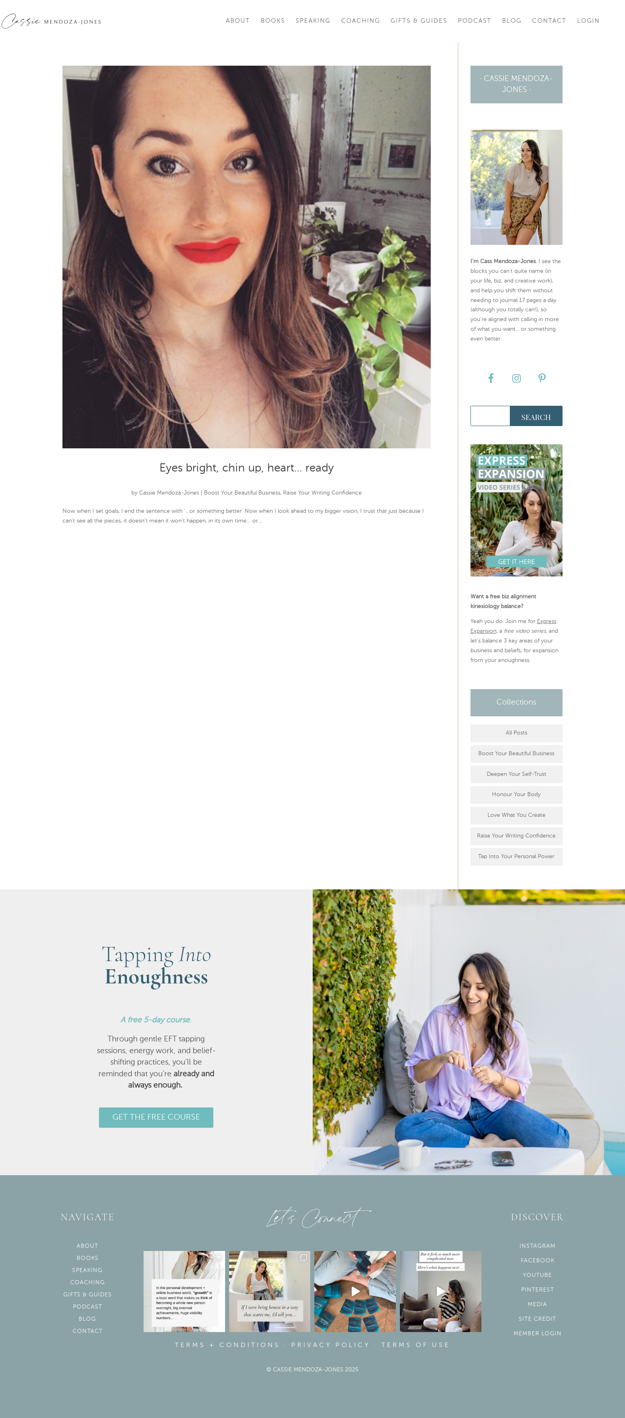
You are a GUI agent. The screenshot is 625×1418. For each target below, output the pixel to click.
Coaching (360, 21)
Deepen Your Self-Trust (516, 774)
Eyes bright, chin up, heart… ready (246, 468)
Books (273, 21)
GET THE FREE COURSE (156, 1118)
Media (537, 1304)
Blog (512, 21)
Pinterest (537, 1290)
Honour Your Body (516, 794)
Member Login (537, 1334)
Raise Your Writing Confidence (322, 493)
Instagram (538, 1246)
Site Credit (537, 1319)
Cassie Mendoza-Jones (169, 493)
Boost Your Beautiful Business (242, 493)
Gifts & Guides (419, 21)
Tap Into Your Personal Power (516, 856)
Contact (549, 21)
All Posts (516, 733)
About (238, 21)
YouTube (537, 1275)
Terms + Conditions (227, 1345)
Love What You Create (517, 815)
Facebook (537, 1261)
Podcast (475, 21)
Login (588, 21)
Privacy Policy (330, 1345)
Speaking (313, 21)
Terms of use (415, 1345)
